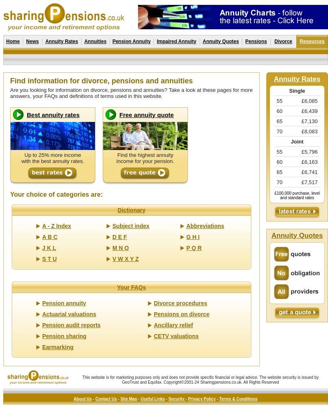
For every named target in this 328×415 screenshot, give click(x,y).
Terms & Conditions (238, 399)
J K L (49, 248)
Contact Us (106, 399)
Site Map (129, 399)
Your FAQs (131, 287)
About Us (83, 399)
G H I (193, 237)
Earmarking (57, 347)
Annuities (95, 41)
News (32, 41)
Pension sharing (64, 336)
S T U (49, 259)
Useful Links (153, 399)
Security (177, 399)
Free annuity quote (146, 114)
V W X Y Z (125, 259)
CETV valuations (176, 336)
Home (12, 41)
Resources (312, 41)
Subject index (130, 226)
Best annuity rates (53, 114)
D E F (119, 237)
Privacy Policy (202, 399)
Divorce (283, 41)
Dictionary (131, 210)
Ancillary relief (173, 325)
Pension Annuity (131, 41)
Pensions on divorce (181, 314)
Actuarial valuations (69, 314)
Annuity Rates (61, 41)
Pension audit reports (71, 325)
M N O (120, 248)
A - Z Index (56, 226)
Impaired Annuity (176, 41)
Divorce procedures (180, 303)
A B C (50, 237)
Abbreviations (205, 226)
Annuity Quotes (221, 41)
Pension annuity (64, 303)
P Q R (194, 248)
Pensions (256, 41)
